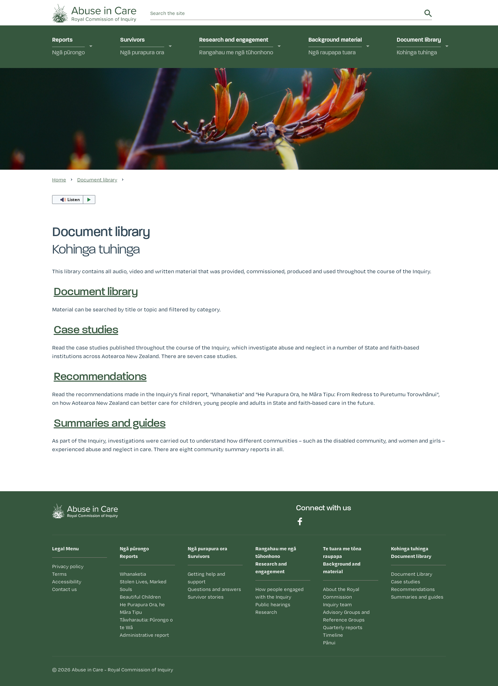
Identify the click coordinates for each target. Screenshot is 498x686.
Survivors (142, 47)
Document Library (411, 574)
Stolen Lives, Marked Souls (143, 585)
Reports (68, 47)
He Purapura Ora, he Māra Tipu (142, 608)
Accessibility (66, 582)
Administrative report (144, 635)
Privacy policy (68, 566)
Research (266, 612)
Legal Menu (65, 548)
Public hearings (272, 604)
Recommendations (100, 377)
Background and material (350, 559)
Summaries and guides (109, 424)
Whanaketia (133, 574)
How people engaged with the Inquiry (279, 593)
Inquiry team (337, 604)
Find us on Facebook (300, 521)
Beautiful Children (140, 597)
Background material (335, 47)
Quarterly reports (342, 627)
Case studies (86, 330)
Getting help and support (206, 578)
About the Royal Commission (341, 593)
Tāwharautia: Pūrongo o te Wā (146, 623)
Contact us (64, 589)
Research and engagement (236, 47)
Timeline (333, 635)
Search (428, 13)
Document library (419, 47)
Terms (59, 574)
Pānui (329, 643)
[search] (286, 13)
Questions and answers (214, 589)
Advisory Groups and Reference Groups (346, 616)
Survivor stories (206, 597)
